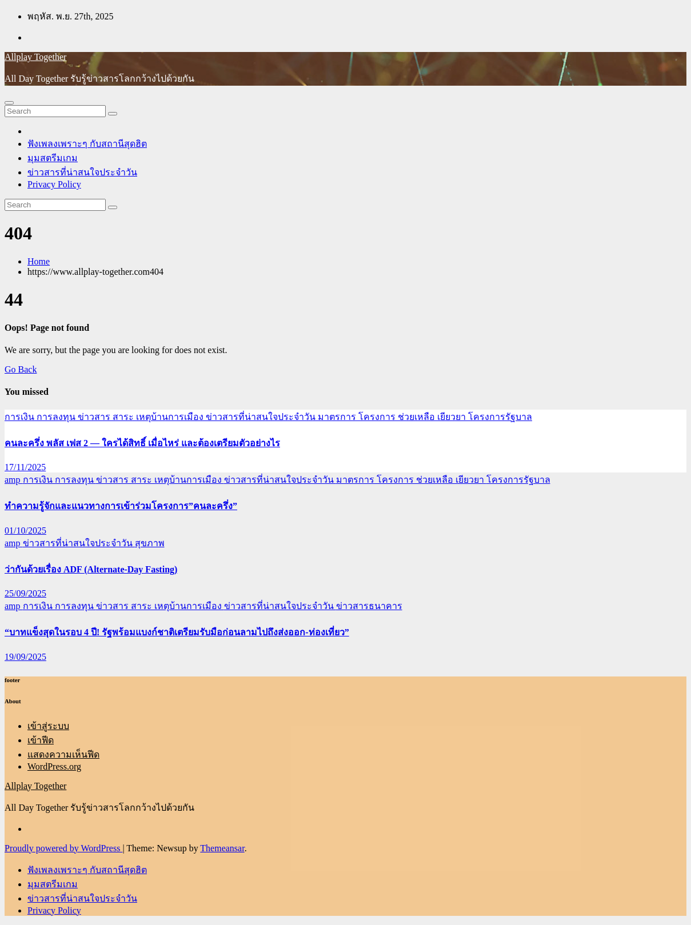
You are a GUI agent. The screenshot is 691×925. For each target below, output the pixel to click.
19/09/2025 (25, 657)
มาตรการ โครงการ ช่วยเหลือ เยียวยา (393, 417)
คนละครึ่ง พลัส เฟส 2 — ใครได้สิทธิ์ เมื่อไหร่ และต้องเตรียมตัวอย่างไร (142, 443)
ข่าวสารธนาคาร (369, 606)
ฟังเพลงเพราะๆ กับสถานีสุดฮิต (87, 144)
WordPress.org (54, 766)
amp (14, 479)
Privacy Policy (54, 184)
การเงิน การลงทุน (41, 417)
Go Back (21, 369)
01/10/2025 (25, 530)
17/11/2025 (25, 467)
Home (38, 261)
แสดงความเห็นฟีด (63, 754)
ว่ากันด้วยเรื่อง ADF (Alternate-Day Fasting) (91, 569)
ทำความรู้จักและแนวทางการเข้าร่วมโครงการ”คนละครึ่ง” (121, 506)
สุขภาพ (150, 543)
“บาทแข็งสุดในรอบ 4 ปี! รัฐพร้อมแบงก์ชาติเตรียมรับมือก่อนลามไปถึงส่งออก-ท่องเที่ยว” (177, 632)
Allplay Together (35, 57)
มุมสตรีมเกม (52, 158)
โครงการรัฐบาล (500, 417)
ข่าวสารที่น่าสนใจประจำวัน (82, 172)
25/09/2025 (25, 593)
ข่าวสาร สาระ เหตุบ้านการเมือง (142, 417)
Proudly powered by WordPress (63, 848)
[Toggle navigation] (9, 103)
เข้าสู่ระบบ (48, 726)
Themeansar (222, 848)
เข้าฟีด (40, 740)
